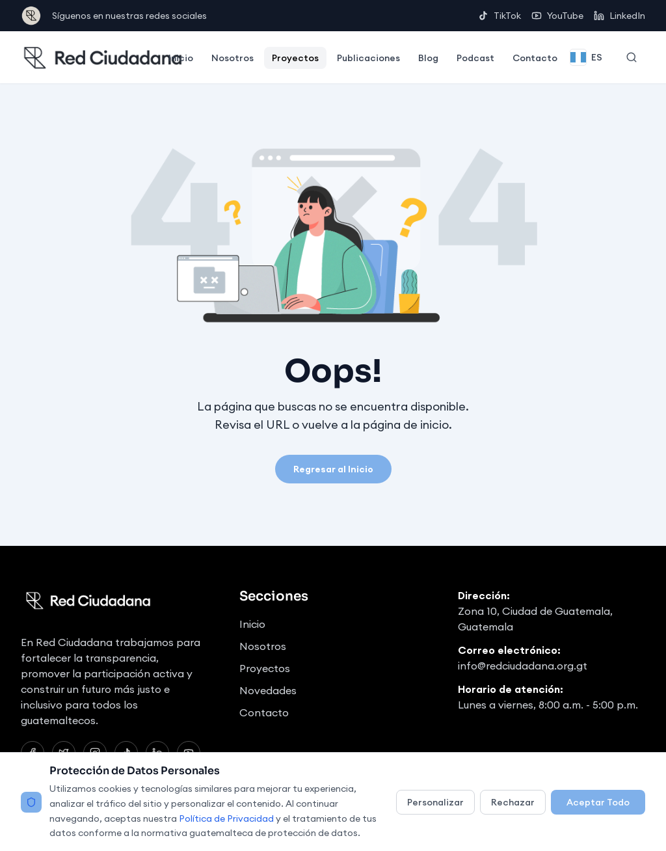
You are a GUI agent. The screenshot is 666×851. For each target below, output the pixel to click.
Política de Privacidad (226, 818)
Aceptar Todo (598, 802)
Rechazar (513, 802)
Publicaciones (368, 58)
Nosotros (232, 58)
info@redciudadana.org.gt (522, 665)
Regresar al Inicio (333, 469)
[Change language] (586, 57)
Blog (428, 58)
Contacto (535, 58)
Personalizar (435, 802)
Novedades (268, 690)
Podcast (475, 58)
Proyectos (295, 58)
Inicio (180, 58)
